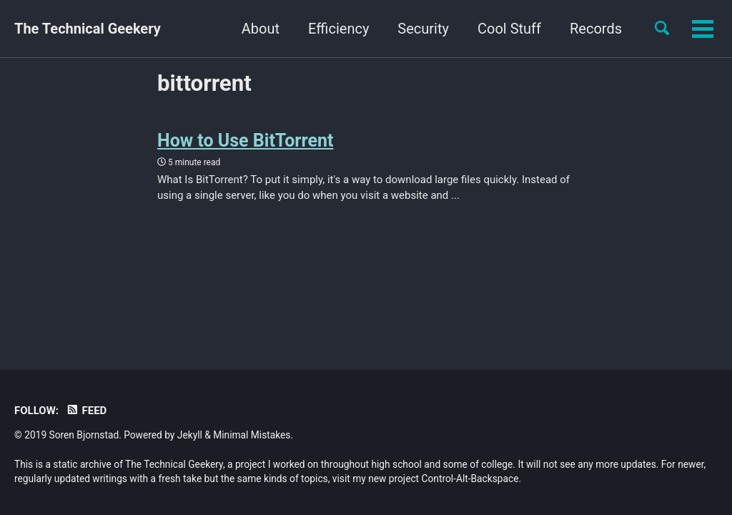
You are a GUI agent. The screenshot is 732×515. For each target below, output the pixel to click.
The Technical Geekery (87, 28)
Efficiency (338, 28)
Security (423, 28)
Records (596, 28)
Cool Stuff (509, 28)
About (261, 28)
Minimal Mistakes (251, 435)
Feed (86, 410)
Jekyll (189, 435)
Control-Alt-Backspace (470, 478)
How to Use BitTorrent (245, 140)
